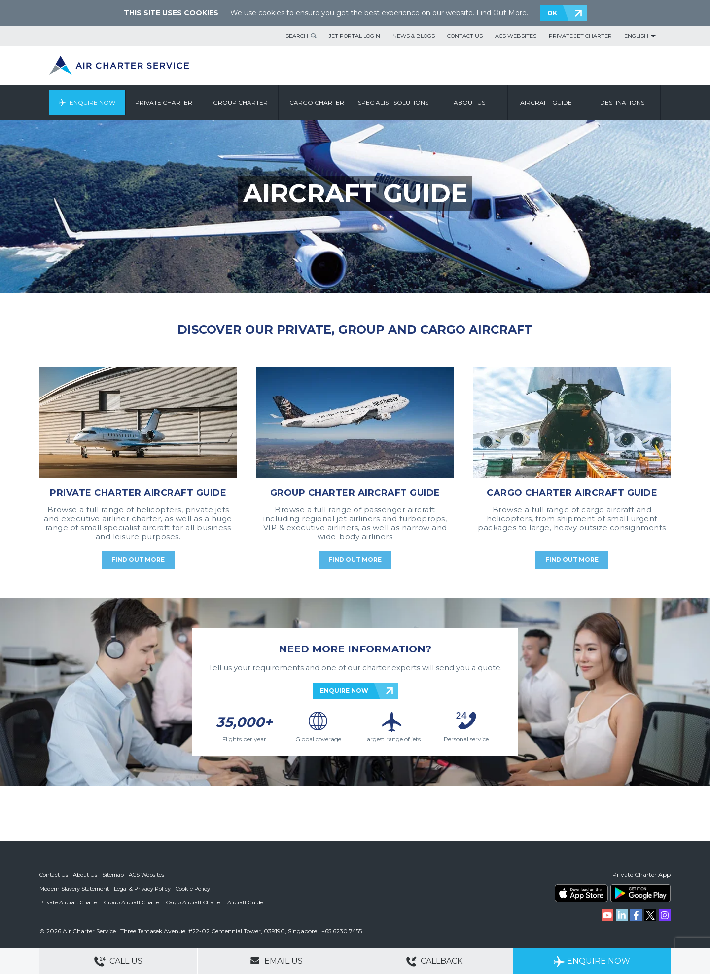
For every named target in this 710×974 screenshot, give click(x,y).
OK (552, 13)
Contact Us (465, 36)
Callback (434, 961)
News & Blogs (413, 36)
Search (296, 36)
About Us (85, 874)
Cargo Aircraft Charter (194, 902)
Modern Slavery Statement (74, 888)
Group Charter (240, 102)
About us (469, 102)
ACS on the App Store (581, 893)
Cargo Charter (316, 102)
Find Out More (501, 12)
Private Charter (163, 102)
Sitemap (113, 874)
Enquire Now (92, 102)
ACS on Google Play (640, 893)
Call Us (118, 961)
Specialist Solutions (393, 102)
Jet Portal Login (354, 36)
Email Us (276, 961)
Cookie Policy (193, 888)
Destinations (622, 102)
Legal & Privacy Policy (142, 888)
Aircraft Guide (546, 102)
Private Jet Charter (580, 36)
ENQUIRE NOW (344, 690)
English (636, 36)
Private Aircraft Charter (69, 902)
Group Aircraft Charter (132, 902)
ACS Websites (515, 36)
